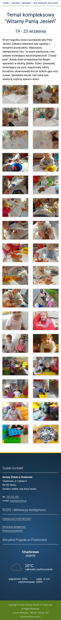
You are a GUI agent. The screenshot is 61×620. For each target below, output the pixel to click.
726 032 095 (12, 496)
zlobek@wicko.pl (18, 500)
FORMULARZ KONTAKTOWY (16, 519)
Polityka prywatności (12, 530)
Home (6, 3)
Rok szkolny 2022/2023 (46, 3)
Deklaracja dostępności (14, 526)
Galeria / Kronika (21, 3)
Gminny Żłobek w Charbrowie (38, 605)
